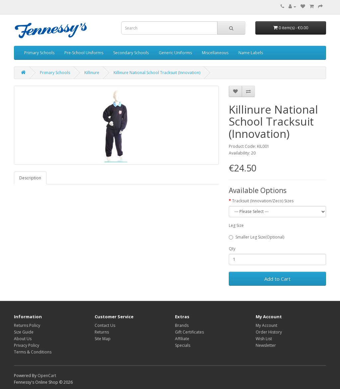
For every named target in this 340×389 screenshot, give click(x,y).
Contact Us (105, 325)
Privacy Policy (26, 345)
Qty (232, 248)
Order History (269, 332)
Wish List (264, 338)
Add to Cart (277, 278)
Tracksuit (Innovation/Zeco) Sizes (263, 201)
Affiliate (182, 338)
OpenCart (47, 375)
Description (30, 178)
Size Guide (24, 332)
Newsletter (266, 345)
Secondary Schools (131, 52)
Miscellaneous (215, 52)
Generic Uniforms (175, 52)
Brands (182, 325)
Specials (182, 345)
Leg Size (236, 225)
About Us (23, 338)
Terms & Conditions (32, 352)
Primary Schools (39, 52)
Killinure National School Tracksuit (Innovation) (157, 72)
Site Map (103, 338)
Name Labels (250, 52)
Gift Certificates (189, 332)
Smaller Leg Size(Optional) (256, 237)
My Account (266, 325)
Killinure (91, 72)
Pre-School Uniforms (83, 52)
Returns (102, 332)
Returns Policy (27, 325)
